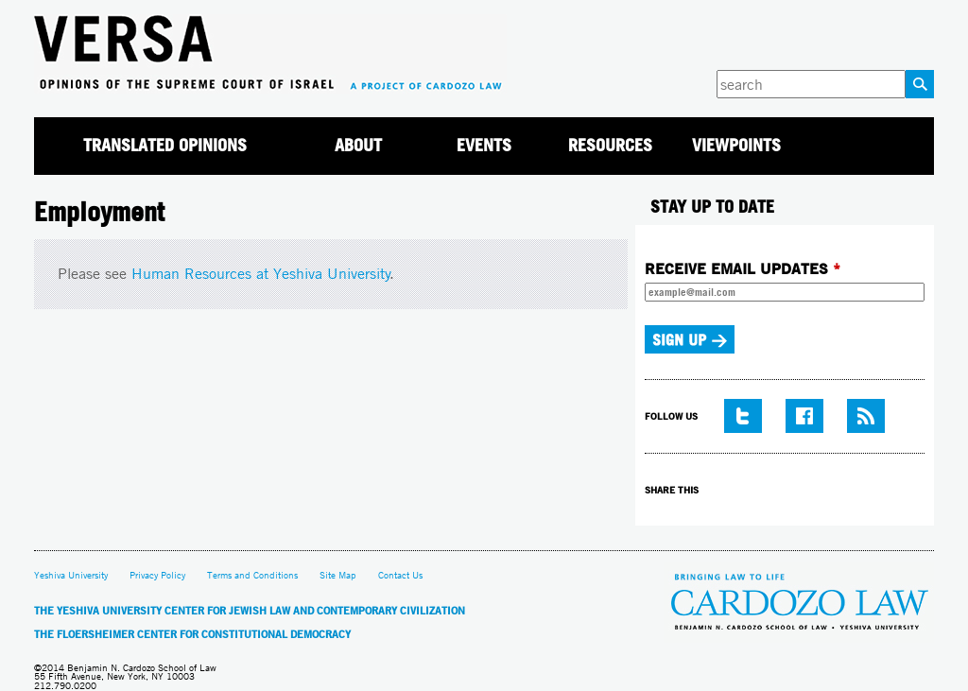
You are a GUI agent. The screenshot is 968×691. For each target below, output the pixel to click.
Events (484, 145)
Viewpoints (736, 145)
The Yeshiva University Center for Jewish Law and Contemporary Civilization (249, 610)
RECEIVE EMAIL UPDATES (742, 268)
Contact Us (400, 575)
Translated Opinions (165, 145)
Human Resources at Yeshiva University (260, 274)
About (358, 145)
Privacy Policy (157, 575)
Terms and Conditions (252, 575)
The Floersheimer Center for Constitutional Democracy (192, 634)
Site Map (338, 575)
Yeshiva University (71, 575)
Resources (610, 145)
